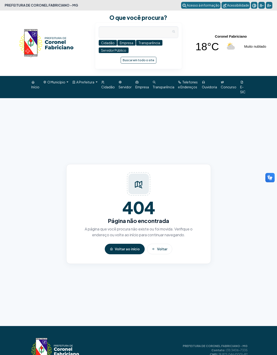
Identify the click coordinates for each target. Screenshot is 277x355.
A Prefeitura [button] (83, 82)
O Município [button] (54, 82)
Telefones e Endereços (188, 84)
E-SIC (242, 87)
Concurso (228, 84)
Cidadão (108, 84)
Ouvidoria (209, 84)
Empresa (142, 84)
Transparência (163, 84)
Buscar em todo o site (139, 59)
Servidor (125, 84)
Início (35, 84)
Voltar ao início (125, 249)
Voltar (159, 249)
